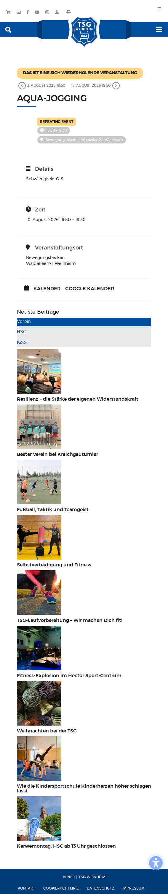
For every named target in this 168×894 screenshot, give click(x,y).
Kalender (47, 288)
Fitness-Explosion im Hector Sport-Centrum (69, 675)
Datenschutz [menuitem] (100, 888)
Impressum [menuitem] (133, 888)
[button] (8, 29)
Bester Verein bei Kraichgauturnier (57, 454)
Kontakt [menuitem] (26, 888)
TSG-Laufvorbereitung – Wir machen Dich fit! (70, 620)
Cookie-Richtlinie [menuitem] (61, 888)
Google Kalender (89, 288)
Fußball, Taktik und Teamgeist (53, 509)
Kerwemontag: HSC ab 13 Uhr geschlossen (66, 846)
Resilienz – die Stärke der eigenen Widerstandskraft (77, 399)
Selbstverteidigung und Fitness (54, 565)
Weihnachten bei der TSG (47, 731)
